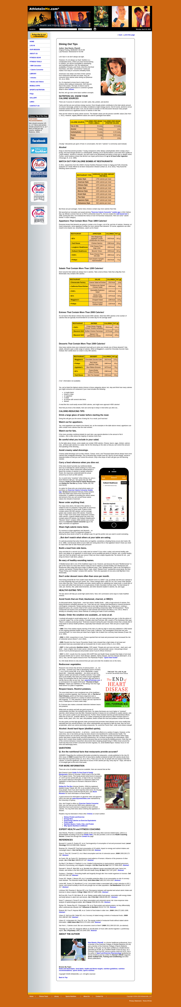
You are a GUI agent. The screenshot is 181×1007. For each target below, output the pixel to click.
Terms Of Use (147, 1001)
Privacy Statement (135, 1001)
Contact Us (86, 836)
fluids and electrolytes (67, 969)
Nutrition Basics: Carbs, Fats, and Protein (79, 824)
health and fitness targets (93, 969)
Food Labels (68, 822)
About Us (86, 996)
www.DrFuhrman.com (92, 680)
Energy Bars (68, 819)
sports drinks (77, 970)
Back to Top (63, 977)
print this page (129, 35)
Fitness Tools (43, 996)
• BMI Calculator (35, 66)
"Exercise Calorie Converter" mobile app (105, 212)
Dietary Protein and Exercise (74, 817)
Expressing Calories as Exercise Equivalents (80, 820)
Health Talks (88, 835)
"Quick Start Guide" (111, 657)
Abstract (98, 850)
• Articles (33, 78)
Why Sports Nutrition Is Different (75, 826)
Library (56, 996)
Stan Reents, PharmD (95, 942)
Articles (90, 814)
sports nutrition (88, 970)
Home (31, 996)
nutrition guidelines (111, 969)
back (120, 35)
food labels (80, 969)
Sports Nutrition (71, 996)
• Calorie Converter (36, 70)
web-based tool (121, 214)
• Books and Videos (37, 82)
